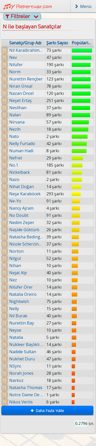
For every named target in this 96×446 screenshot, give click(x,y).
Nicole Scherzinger (26, 244)
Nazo (14, 179)
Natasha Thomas (26, 387)
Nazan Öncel (21, 93)
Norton (16, 251)
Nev (13, 57)
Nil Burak (18, 316)
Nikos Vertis (22, 402)
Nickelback (19, 172)
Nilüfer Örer (21, 287)
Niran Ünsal (20, 86)
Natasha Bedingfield (26, 237)
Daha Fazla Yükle (47, 410)
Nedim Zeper (21, 222)
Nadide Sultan (22, 351)
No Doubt (18, 215)
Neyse (15, 330)
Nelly (14, 308)
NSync (15, 366)
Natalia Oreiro (23, 294)
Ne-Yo (15, 201)
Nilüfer (16, 64)
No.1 (13, 165)
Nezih (14, 129)
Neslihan (17, 107)
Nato (14, 136)
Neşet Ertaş (20, 100)
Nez (13, 280)
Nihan (15, 265)
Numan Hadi (21, 151)
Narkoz (17, 380)
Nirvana (17, 122)
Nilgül (15, 258)
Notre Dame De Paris (27, 395)
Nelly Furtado (22, 143)
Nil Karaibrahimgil (26, 50)
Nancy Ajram (21, 208)
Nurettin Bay (21, 323)
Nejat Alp (18, 273)
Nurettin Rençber (26, 79)
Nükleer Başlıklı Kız (26, 344)
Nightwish (19, 301)
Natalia (16, 337)
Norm (14, 72)
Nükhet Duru (22, 359)
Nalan (15, 115)
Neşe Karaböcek (25, 194)
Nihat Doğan (21, 186)
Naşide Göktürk (24, 229)
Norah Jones (21, 373)
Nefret (15, 158)
